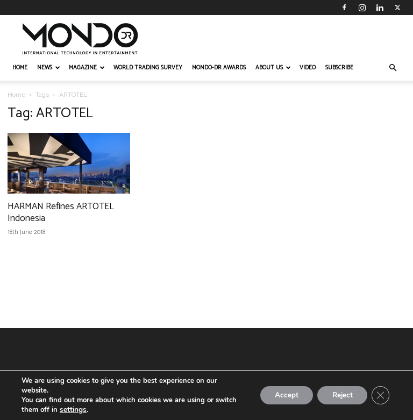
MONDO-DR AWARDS (219, 68)
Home (16, 94)
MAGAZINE (87, 68)
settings (73, 410)
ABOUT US (273, 68)
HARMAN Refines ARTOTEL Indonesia (61, 212)
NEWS (48, 68)
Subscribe (339, 68)
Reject (339, 395)
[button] (392, 68)
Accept (279, 395)
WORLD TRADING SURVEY (147, 68)
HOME (19, 68)
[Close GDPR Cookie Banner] (379, 395)
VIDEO (308, 68)
